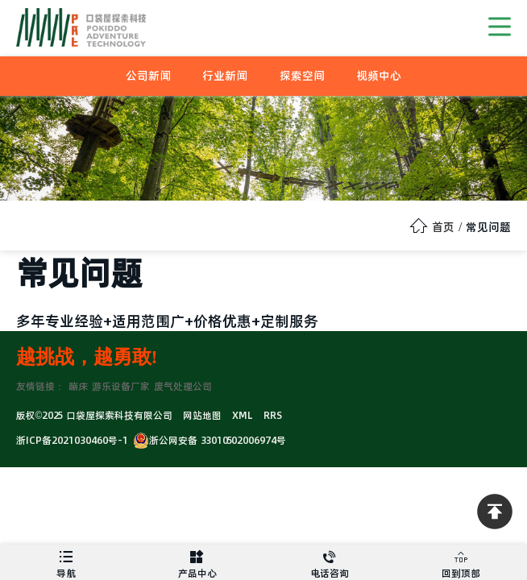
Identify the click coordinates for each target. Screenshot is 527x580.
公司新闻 (148, 76)
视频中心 (378, 76)
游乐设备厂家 (121, 386)
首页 (443, 227)
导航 (66, 562)
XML (242, 415)
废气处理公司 (183, 386)
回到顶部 (462, 562)
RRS (273, 415)
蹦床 (78, 386)
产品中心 (198, 562)
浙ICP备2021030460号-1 (72, 440)
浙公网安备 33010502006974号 (209, 440)
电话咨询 (330, 562)
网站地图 (202, 415)
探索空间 (302, 76)
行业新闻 (224, 76)
